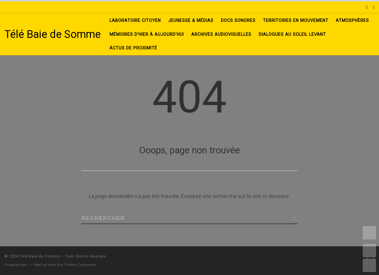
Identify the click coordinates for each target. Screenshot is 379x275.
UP (369, 250)
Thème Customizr (80, 265)
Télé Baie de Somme (40, 256)
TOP (369, 232)
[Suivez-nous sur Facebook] (374, 7)
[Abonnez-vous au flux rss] (367, 7)
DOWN (369, 265)
